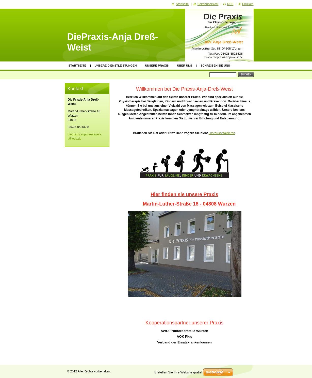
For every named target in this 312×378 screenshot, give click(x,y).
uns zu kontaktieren (222, 133)
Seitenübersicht (208, 4)
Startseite (77, 65)
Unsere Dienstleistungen (116, 65)
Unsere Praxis (157, 65)
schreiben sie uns (215, 65)
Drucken (248, 4)
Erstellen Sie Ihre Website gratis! (178, 372)
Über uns (184, 65)
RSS (230, 4)
